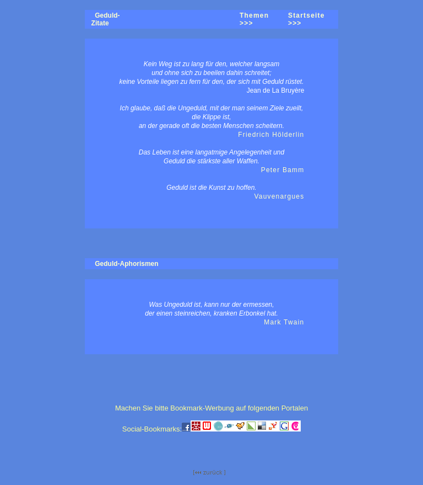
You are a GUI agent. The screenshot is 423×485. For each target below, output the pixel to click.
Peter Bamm (283, 170)
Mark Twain (284, 322)
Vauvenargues (279, 196)
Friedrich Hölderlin (271, 134)
